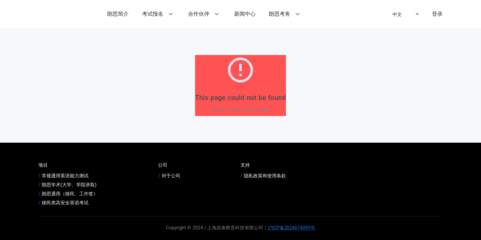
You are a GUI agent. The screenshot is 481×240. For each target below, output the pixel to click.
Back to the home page (240, 109)
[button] (406, 14)
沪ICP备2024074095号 (291, 227)
